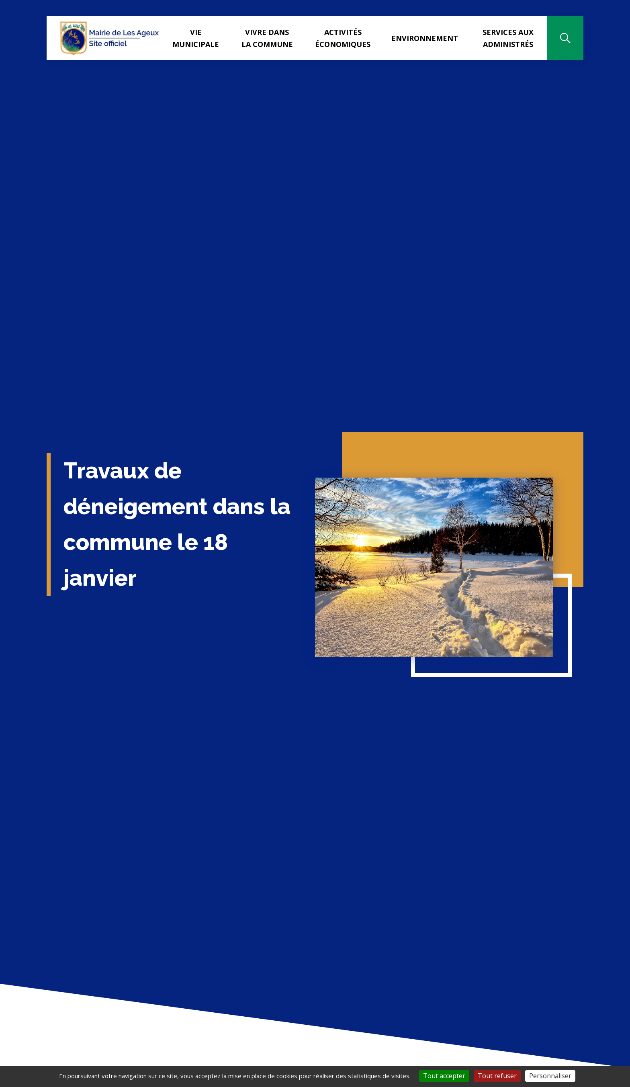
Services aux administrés (508, 38)
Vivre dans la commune (267, 38)
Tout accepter (444, 1075)
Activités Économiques (342, 38)
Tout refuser (497, 1075)
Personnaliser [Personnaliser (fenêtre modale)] (550, 1075)
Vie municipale (195, 38)
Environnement (424, 38)
